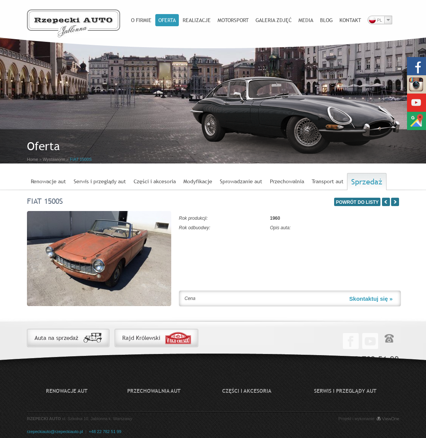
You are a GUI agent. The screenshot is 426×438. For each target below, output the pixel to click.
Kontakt (350, 20)
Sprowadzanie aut (241, 181)
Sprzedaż (366, 181)
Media (305, 20)
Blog (326, 20)
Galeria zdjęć (274, 20)
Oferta (167, 20)
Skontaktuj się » (371, 298)
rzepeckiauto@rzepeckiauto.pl (55, 431)
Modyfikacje (197, 181)
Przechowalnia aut (154, 391)
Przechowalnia (287, 181)
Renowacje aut (48, 181)
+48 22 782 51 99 (105, 431)
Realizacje (197, 20)
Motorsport (233, 20)
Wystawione (54, 159)
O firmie (141, 20)
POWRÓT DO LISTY (357, 202)
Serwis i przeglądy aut (100, 181)
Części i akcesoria (155, 181)
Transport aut (328, 181)
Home (32, 159)
